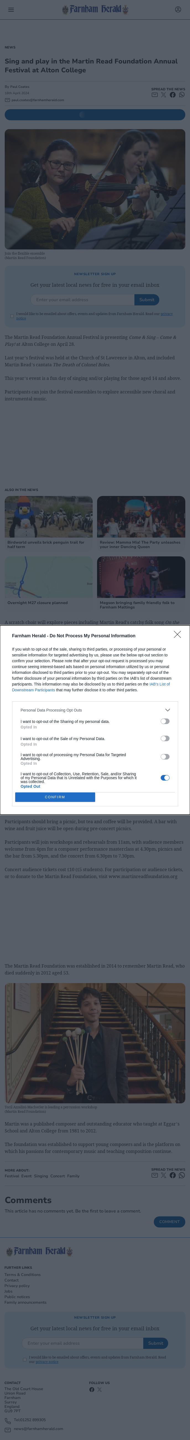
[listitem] (95, 710)
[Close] (179, 636)
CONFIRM (55, 797)
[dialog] (95, 720)
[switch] (165, 721)
